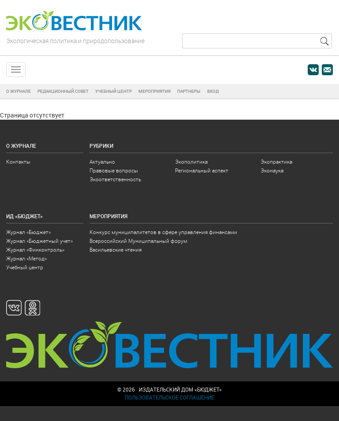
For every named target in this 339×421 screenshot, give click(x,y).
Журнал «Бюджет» (28, 231)
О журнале (18, 91)
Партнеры (189, 91)
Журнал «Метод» (26, 258)
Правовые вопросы (113, 170)
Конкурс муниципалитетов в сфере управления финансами (163, 231)
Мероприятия (154, 91)
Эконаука (272, 170)
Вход (213, 91)
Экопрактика (276, 161)
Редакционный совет (63, 91)
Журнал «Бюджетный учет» (39, 240)
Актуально (102, 161)
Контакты (18, 161)
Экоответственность (115, 179)
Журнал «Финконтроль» (35, 249)
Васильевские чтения (115, 249)
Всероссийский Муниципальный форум (138, 240)
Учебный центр (113, 91)
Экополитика (191, 161)
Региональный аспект (201, 170)
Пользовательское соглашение (169, 397)
